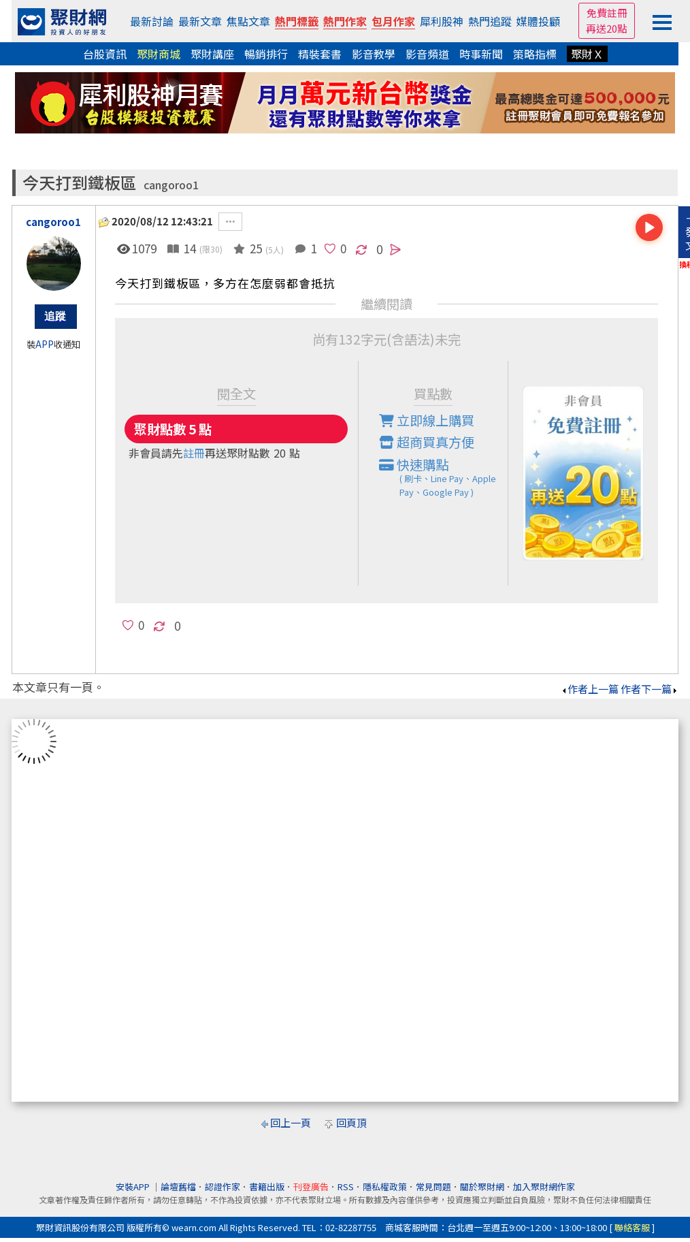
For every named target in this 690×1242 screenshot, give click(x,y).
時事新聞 (481, 54)
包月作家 (393, 21)
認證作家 (222, 1186)
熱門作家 (345, 21)
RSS (346, 1186)
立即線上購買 (426, 420)
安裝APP (134, 1186)
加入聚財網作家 (544, 1186)
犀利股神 (441, 21)
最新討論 (152, 21)
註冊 (194, 453)
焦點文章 (248, 21)
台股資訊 (105, 54)
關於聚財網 (482, 1186)
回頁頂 (351, 1122)
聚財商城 (158, 54)
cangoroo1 (171, 184)
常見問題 (433, 1186)
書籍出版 (266, 1186)
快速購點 (443, 477)
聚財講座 (212, 54)
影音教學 (373, 54)
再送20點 (606, 28)
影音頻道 (427, 54)
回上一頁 (290, 1122)
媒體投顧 (538, 21)
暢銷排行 (266, 54)
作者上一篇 (590, 689)
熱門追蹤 (490, 21)
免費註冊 (607, 12)
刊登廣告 (311, 1186)
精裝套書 (320, 54)
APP (44, 344)
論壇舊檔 (178, 1186)
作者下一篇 (649, 689)
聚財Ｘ (587, 54)
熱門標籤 (296, 21)
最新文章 (200, 21)
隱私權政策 (385, 1186)
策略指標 (535, 54)
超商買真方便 (426, 441)
